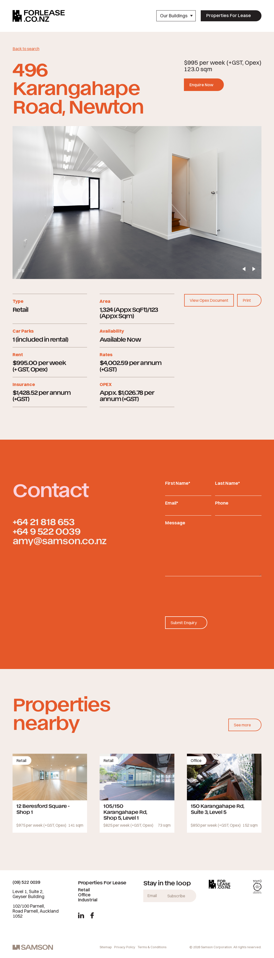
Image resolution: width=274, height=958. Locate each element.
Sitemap (106, 947)
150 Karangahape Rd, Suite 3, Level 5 (217, 809)
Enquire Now (201, 84)
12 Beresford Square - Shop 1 (43, 809)
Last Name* (227, 483)
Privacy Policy (124, 947)
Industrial (87, 900)
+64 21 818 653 (43, 521)
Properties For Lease (228, 15)
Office (84, 895)
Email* (171, 503)
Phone (221, 503)
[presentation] (203, 591)
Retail (84, 890)
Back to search (26, 48)
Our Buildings (176, 16)
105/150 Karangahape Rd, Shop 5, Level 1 (125, 811)
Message (175, 523)
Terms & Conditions (152, 947)
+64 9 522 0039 (46, 530)
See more (242, 724)
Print (247, 300)
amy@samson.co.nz (59, 540)
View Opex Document (209, 300)
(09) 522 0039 (26, 882)
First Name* (177, 483)
